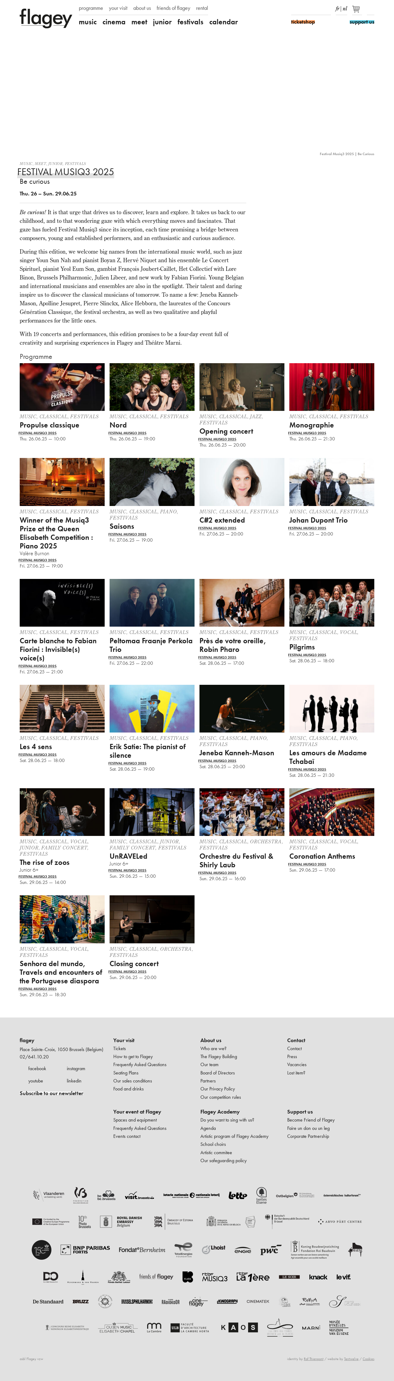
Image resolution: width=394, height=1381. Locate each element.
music (88, 22)
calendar (223, 22)
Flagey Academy (220, 1112)
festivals (190, 22)
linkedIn (327, 8)
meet (139, 22)
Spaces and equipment (135, 1120)
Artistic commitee (216, 1152)
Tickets (119, 1048)
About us (210, 1040)
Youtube (316, 8)
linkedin (74, 1081)
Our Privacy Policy (217, 1089)
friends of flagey (173, 8)
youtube (35, 1081)
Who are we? (213, 1048)
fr (337, 7)
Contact (296, 1040)
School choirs (213, 1144)
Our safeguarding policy (223, 1160)
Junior (55, 163)
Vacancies (297, 1064)
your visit (118, 8)
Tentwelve (351, 1358)
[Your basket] (357, 11)
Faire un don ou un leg (308, 1128)
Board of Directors (217, 1073)
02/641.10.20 (34, 1057)
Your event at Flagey (137, 1112)
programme (91, 8)
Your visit (124, 1040)
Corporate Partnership (308, 1136)
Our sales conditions (132, 1081)
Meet (40, 163)
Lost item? (296, 1073)
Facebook (295, 8)
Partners (208, 1081)
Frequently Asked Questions (140, 1064)
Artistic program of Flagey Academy (234, 1136)
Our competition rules (220, 1097)
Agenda (208, 1128)
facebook (37, 1068)
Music (26, 163)
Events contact (126, 1136)
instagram (76, 1068)
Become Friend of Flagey (311, 1120)
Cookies (368, 1358)
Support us (300, 1112)
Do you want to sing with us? (227, 1120)
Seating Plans (126, 1073)
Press (292, 1056)
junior (162, 22)
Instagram (305, 8)
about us (142, 8)
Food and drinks (128, 1089)
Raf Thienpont (314, 1358)
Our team (209, 1064)
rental (202, 8)
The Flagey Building (218, 1056)
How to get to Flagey (133, 1056)
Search (370, 8)
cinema (114, 22)
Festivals (75, 163)
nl (345, 7)
